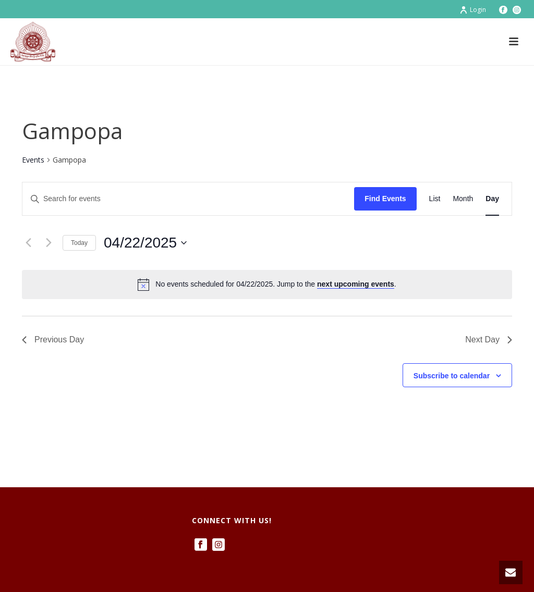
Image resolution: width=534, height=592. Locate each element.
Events (33, 160)
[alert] (267, 284)
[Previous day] (28, 243)
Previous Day (53, 339)
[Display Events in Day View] (492, 198)
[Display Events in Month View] (463, 198)
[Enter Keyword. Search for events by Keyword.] (188, 198)
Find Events (385, 198)
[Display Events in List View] (435, 198)
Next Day (488, 339)
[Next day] (48, 243)
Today (79, 242)
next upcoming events (355, 284)
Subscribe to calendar (452, 376)
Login (472, 9)
